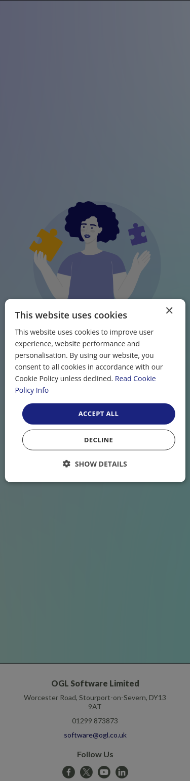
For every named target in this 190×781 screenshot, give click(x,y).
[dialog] (95, 390)
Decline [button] (98, 439)
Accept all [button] (99, 413)
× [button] (169, 310)
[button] (95, 464)
